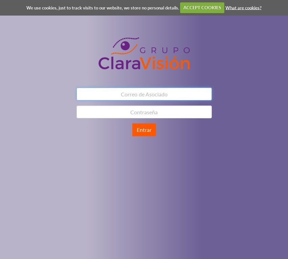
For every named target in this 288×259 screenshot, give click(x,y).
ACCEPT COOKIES (202, 7)
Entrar (144, 129)
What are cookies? (243, 7)
